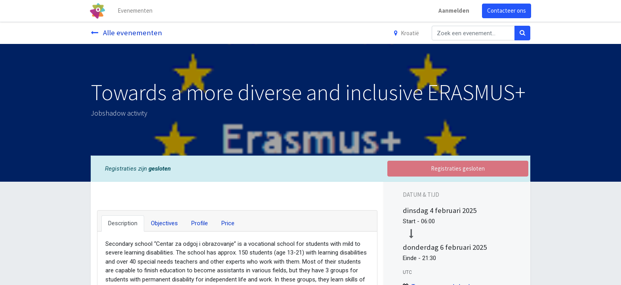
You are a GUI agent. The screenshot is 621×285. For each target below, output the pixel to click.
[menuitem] (136, 11)
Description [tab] (122, 223)
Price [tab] (227, 223)
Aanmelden (453, 10)
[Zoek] (522, 33)
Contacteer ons (505, 10)
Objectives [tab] (164, 223)
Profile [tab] (199, 223)
